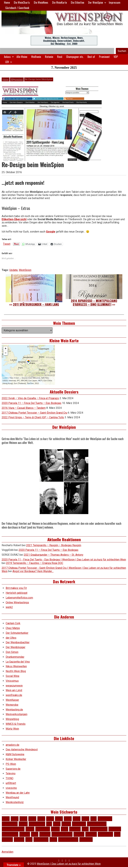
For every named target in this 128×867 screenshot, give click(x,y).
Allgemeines (17, 79)
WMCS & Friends (16, 723)
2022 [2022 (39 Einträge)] (85, 818)
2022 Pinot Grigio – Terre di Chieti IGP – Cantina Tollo (33, 417)
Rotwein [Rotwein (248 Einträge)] (45, 834)
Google (50, 231)
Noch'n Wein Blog (16, 671)
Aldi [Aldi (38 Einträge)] (93, 818)
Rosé (59, 57)
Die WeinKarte (59, 2)
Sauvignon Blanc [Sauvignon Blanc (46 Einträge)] (62, 834)
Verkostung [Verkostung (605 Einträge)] (41, 839)
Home (7, 2)
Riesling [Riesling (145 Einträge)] (24, 834)
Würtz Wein (12, 728)
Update (13, 270)
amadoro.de (12, 744)
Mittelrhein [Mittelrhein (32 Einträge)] (42, 829)
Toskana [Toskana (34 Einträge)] (7, 839)
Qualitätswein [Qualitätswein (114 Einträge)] (98, 829)
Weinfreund (12, 797)
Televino (11, 773)
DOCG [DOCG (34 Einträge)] (66, 823)
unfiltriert (11, 783)
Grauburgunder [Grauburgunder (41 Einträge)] (97, 823)
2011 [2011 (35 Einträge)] (32, 818)
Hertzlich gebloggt (16, 592)
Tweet (6, 243)
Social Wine (12, 676)
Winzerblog (12, 719)
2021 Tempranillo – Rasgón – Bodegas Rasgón (53, 545)
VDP (116, 57)
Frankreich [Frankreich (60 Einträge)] (79, 823)
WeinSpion (25, 270)
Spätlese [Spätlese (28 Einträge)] (91, 834)
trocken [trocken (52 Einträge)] (19, 839)
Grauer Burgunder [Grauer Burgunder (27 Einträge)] (13, 829)
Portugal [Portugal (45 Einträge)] (75, 829)
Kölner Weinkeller (16, 759)
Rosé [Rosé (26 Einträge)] (35, 834)
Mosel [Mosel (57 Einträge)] (55, 829)
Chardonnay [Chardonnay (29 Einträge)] (10, 823)
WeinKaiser (12, 700)
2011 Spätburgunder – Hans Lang (36, 304)
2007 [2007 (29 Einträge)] (6, 818)
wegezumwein (14, 685)
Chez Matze (13, 628)
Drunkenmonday (15, 656)
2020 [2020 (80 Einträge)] (68, 818)
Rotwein (49, 57)
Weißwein (36, 57)
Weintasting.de (14, 709)
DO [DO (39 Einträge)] (49, 823)
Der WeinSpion (95, 2)
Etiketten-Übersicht (14, 219)
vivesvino (11, 787)
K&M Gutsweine (15, 754)
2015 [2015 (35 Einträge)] (41, 818)
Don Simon (12, 652)
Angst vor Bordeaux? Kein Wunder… (33, 571)
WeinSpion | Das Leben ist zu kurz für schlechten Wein (69, 863)
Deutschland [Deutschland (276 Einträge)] (37, 823)
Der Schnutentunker (17, 632)
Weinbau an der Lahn (18, 792)
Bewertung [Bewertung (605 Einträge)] (104, 818)
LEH (7, 62)
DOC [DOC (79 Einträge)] (57, 823)
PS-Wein (11, 764)
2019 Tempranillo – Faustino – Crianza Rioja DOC (34, 563)
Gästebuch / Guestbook (17, 8)
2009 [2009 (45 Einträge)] (23, 818)
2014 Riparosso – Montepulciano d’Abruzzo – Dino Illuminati (94, 303)
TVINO (9, 778)
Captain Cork (13, 623)
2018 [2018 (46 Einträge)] (50, 818)
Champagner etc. (75, 57)
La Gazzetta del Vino (18, 661)
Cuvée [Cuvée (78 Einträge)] (23, 823)
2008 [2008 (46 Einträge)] (15, 818)
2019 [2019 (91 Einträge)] (59, 818)
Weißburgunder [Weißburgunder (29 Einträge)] (68, 839)
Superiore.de (13, 768)
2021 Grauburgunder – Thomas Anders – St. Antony (53, 554)
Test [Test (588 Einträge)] (117, 834)
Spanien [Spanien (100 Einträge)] (79, 834)
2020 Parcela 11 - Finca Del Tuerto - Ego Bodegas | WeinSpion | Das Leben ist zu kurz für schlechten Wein (64, 559)
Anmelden (7, 851)
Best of (91, 57)
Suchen (122, 51)
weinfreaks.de (14, 695)
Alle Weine (21, 57)
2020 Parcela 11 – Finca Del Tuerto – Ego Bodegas (31, 403)
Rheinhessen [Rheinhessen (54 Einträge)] (10, 834)
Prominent (104, 57)
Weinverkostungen (16, 714)
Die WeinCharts (22, 2)
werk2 (9, 607)
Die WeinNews (41, 2)
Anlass (7, 57)
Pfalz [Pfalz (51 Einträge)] (64, 829)
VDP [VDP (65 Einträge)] (29, 839)
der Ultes (11, 637)
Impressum (114, 2)
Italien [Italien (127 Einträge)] (30, 829)
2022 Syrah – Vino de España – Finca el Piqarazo (30, 398)
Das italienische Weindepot (22, 749)
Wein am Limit (14, 690)
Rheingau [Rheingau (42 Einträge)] (114, 829)
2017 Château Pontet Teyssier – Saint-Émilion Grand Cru (34, 412)
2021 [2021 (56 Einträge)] (77, 818)
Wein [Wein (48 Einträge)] (53, 839)
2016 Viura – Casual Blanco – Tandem (24, 407)
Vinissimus (12, 680)
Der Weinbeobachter (18, 642)
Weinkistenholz (15, 802)
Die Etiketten (77, 2)
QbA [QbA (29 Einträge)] (85, 829)
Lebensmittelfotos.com (19, 597)
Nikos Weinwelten (16, 666)
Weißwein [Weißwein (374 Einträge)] (86, 839)
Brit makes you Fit (16, 588)
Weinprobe (12, 704)
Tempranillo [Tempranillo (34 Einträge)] (105, 834)
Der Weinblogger (15, 647)
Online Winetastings (17, 602)
